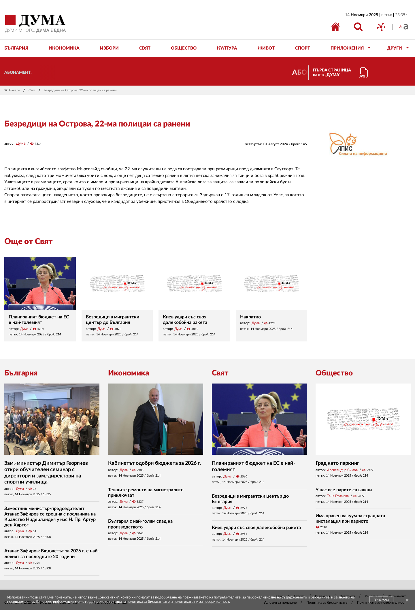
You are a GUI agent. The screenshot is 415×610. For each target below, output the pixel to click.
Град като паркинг (337, 463)
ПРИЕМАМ (381, 599)
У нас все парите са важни (344, 490)
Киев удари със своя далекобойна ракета (256, 527)
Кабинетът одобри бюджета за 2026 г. (154, 463)
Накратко (250, 317)
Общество (334, 373)
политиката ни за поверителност (201, 602)
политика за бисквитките (148, 602)
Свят (32, 90)
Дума (21, 143)
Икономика (128, 373)
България (21, 373)
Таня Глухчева (338, 496)
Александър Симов (342, 470)
